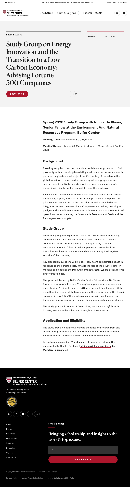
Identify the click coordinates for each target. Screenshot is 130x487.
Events (9, 429)
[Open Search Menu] (117, 13)
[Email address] (83, 450)
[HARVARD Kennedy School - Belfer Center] (16, 13)
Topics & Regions (67, 13)
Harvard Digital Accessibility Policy (61, 478)
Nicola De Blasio (110, 280)
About (9, 424)
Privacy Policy (11, 478)
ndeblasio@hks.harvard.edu (95, 345)
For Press (10, 433)
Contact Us (11, 457)
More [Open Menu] (124, 13)
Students (10, 443)
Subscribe (10, 448)
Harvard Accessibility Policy (32, 478)
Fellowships (11, 438)
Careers (9, 453)
